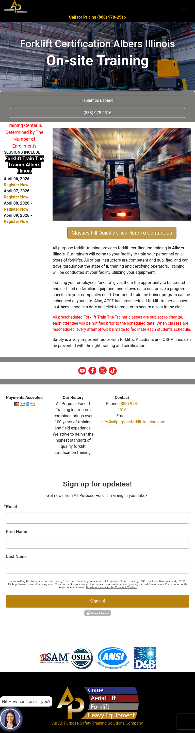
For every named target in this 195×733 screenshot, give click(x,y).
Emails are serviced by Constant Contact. (111, 587)
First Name (16, 532)
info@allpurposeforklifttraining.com (133, 422)
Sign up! (97, 601)
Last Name (16, 557)
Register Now (16, 184)
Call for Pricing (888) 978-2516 (97, 17)
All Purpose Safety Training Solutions (91, 723)
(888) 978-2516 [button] (97, 112)
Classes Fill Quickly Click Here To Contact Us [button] (122, 233)
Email (11, 507)
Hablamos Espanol (97, 100)
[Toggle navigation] (184, 7)
